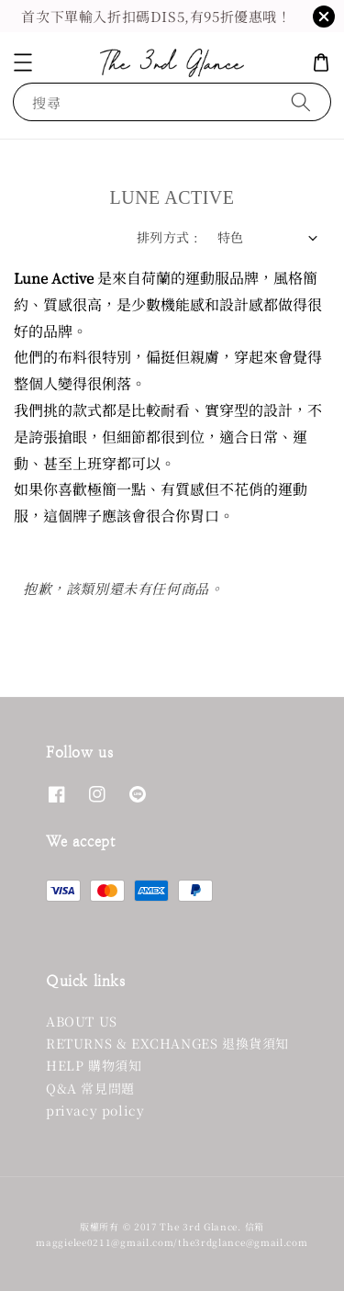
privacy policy (95, 1110)
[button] (23, 62)
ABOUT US (81, 1021)
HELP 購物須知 (93, 1065)
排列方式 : (167, 237)
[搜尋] (301, 101)
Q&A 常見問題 (90, 1088)
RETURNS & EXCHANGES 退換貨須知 (167, 1043)
